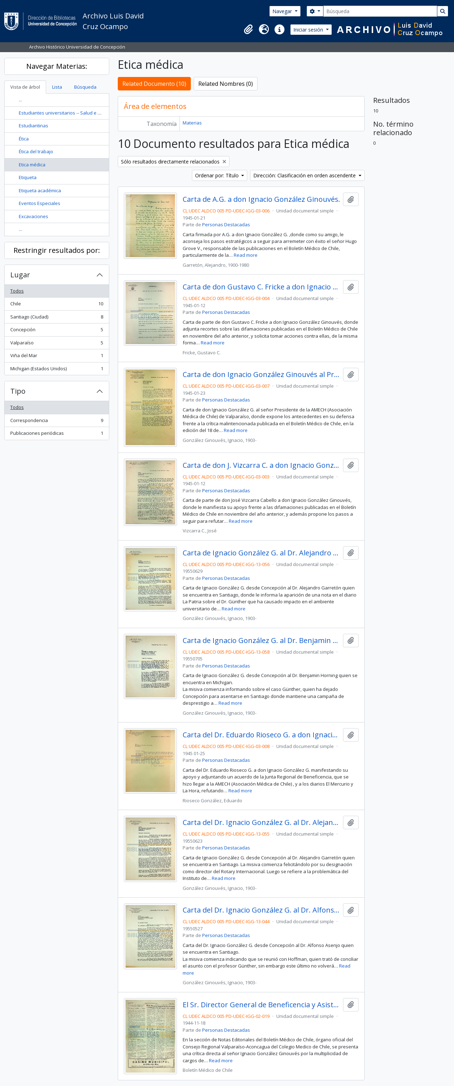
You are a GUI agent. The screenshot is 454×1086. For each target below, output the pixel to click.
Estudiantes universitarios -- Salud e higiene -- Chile (74, 113)
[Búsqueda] (380, 11)
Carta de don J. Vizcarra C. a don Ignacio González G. (261, 465)
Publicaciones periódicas (56, 434)
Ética (24, 138)
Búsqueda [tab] (85, 87)
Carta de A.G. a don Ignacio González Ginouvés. (261, 199)
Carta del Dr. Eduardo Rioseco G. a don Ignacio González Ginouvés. (261, 735)
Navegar (282, 11)
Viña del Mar (56, 357)
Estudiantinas (33, 125)
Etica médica (32, 164)
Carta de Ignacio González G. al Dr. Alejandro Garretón (261, 553)
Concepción (56, 331)
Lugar (20, 274)
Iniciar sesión (309, 29)
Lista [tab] (57, 87)
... (20, 99)
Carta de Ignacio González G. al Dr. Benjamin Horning (261, 640)
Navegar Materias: (56, 66)
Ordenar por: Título (217, 175)
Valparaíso (56, 344)
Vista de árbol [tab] (25, 87)
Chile (56, 305)
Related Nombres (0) (225, 84)
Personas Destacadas (226, 224)
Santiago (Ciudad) (56, 318)
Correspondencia (56, 422)
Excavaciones (33, 216)
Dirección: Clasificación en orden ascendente (305, 175)
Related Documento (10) (154, 84)
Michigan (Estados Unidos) (56, 370)
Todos (17, 291)
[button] (248, 29)
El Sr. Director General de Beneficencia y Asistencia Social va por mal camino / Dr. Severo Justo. (261, 1005)
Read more (246, 255)
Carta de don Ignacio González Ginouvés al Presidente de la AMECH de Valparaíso (261, 374)
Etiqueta (28, 177)
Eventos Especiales (39, 203)
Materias (192, 123)
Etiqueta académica (40, 190)
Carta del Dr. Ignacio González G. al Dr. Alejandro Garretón (261, 822)
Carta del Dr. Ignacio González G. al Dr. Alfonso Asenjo (261, 910)
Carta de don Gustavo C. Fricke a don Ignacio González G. (261, 287)
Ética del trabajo (36, 151)
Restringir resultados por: (56, 250)
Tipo (18, 391)
